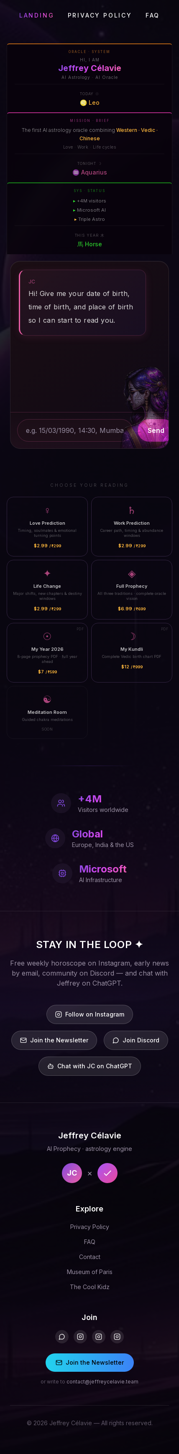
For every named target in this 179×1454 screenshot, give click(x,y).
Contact (89, 1256)
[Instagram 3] (117, 1336)
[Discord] (62, 1336)
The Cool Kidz (90, 1286)
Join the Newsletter (90, 1362)
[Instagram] (80, 1336)
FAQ (153, 15)
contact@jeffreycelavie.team (102, 1381)
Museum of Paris (90, 1271)
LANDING (36, 15)
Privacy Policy (89, 1226)
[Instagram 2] (98, 1336)
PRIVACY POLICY (100, 15)
